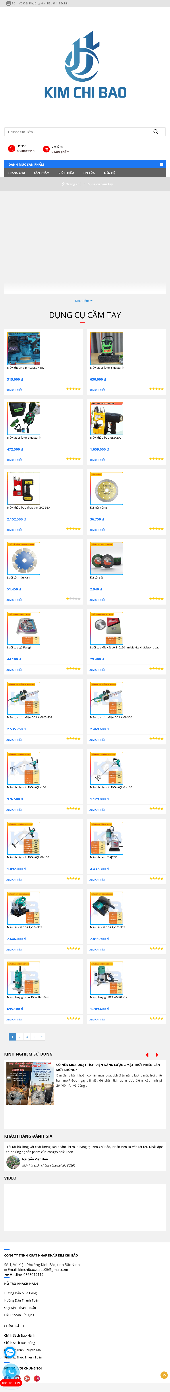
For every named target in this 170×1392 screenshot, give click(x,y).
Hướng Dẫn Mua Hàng (20, 1293)
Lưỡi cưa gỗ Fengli (19, 647)
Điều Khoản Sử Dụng (19, 1315)
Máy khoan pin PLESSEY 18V (25, 368)
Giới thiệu (66, 173)
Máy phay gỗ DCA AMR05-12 (108, 997)
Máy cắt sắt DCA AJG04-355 (24, 927)
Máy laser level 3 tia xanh (24, 438)
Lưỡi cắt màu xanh (19, 577)
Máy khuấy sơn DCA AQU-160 (26, 787)
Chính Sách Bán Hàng (19, 1343)
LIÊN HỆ (109, 173)
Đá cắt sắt (96, 577)
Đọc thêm (82, 301)
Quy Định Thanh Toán (20, 1308)
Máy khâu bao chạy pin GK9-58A (28, 507)
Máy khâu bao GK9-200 (105, 438)
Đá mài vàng (98, 507)
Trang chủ (16, 173)
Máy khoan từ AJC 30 (103, 857)
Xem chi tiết (14, 390)
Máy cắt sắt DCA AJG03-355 (107, 927)
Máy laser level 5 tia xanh (107, 368)
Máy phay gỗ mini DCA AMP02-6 (28, 997)
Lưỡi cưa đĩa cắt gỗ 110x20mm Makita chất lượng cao (125, 647)
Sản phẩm (41, 173)
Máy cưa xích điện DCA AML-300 (111, 717)
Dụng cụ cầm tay (100, 184)
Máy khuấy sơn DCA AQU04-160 (111, 787)
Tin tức (89, 173)
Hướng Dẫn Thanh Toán (21, 1300)
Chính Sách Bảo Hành (19, 1335)
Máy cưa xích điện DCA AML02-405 (29, 717)
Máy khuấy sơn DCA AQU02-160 (28, 857)
